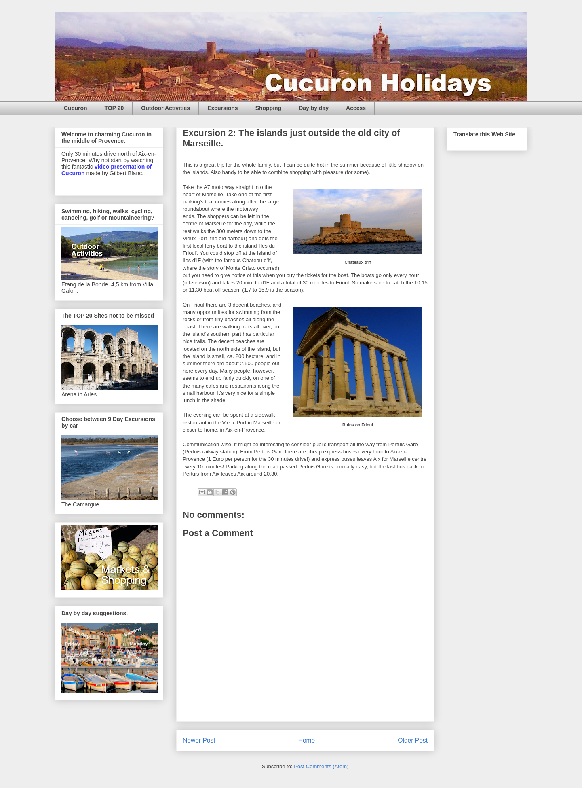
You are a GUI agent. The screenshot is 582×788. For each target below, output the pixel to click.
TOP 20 (114, 108)
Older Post (413, 740)
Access (356, 108)
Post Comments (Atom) (321, 766)
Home (306, 740)
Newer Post (199, 740)
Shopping (268, 108)
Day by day (314, 108)
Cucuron (75, 108)
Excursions (222, 108)
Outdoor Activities (165, 108)
